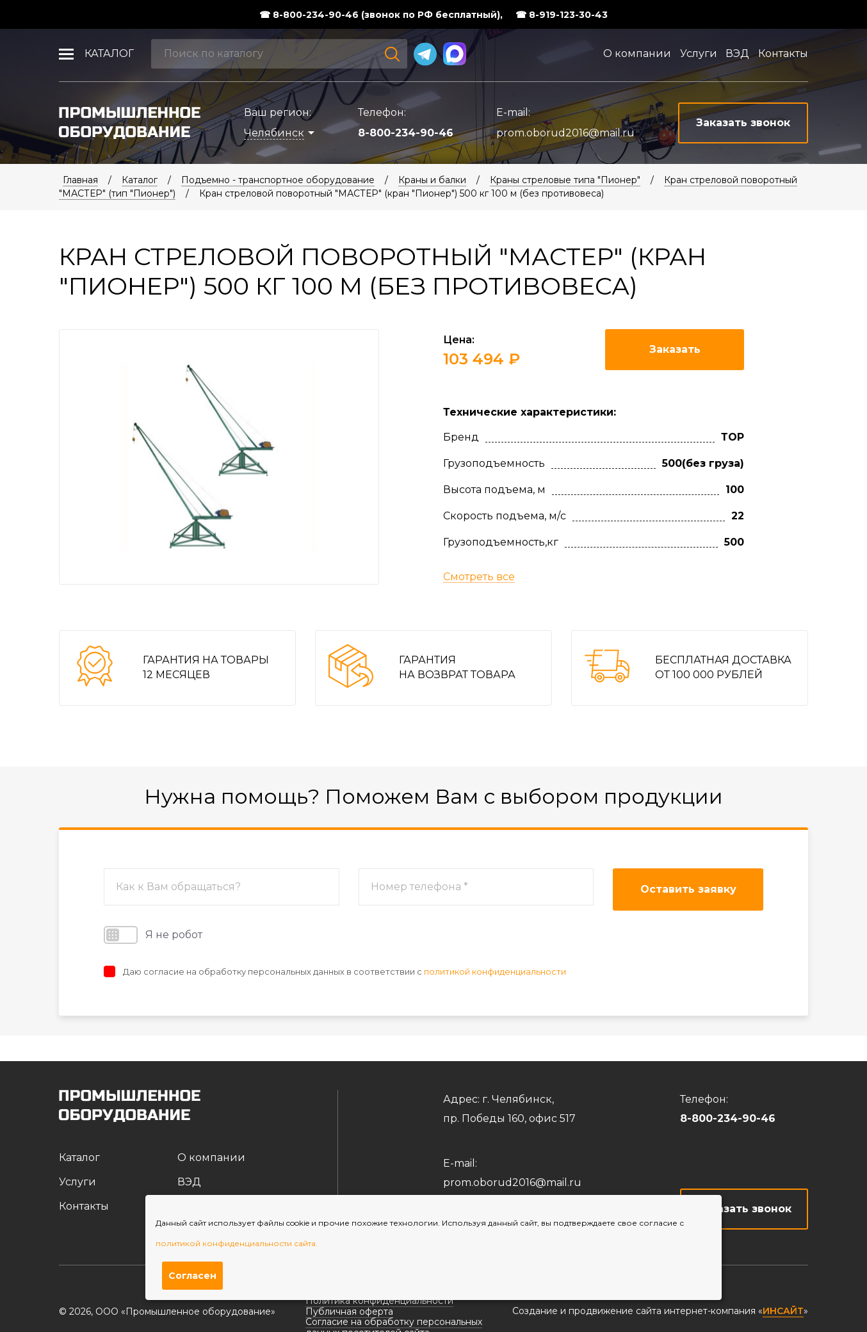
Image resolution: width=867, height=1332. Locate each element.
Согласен (192, 1275)
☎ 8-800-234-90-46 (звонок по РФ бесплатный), (381, 14)
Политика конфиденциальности (379, 1300)
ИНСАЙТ (783, 1311)
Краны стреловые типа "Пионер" (565, 180)
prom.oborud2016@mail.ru (565, 133)
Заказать (675, 349)
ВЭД (737, 53)
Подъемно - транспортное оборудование (278, 180)
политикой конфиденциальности (495, 971)
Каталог (109, 53)
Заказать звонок (744, 1209)
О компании (637, 53)
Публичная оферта (349, 1311)
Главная (80, 180)
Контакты (783, 53)
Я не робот (153, 935)
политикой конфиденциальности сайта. (237, 1243)
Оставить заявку (688, 889)
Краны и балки (432, 180)
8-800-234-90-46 (405, 133)
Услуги (698, 53)
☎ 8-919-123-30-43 (561, 14)
